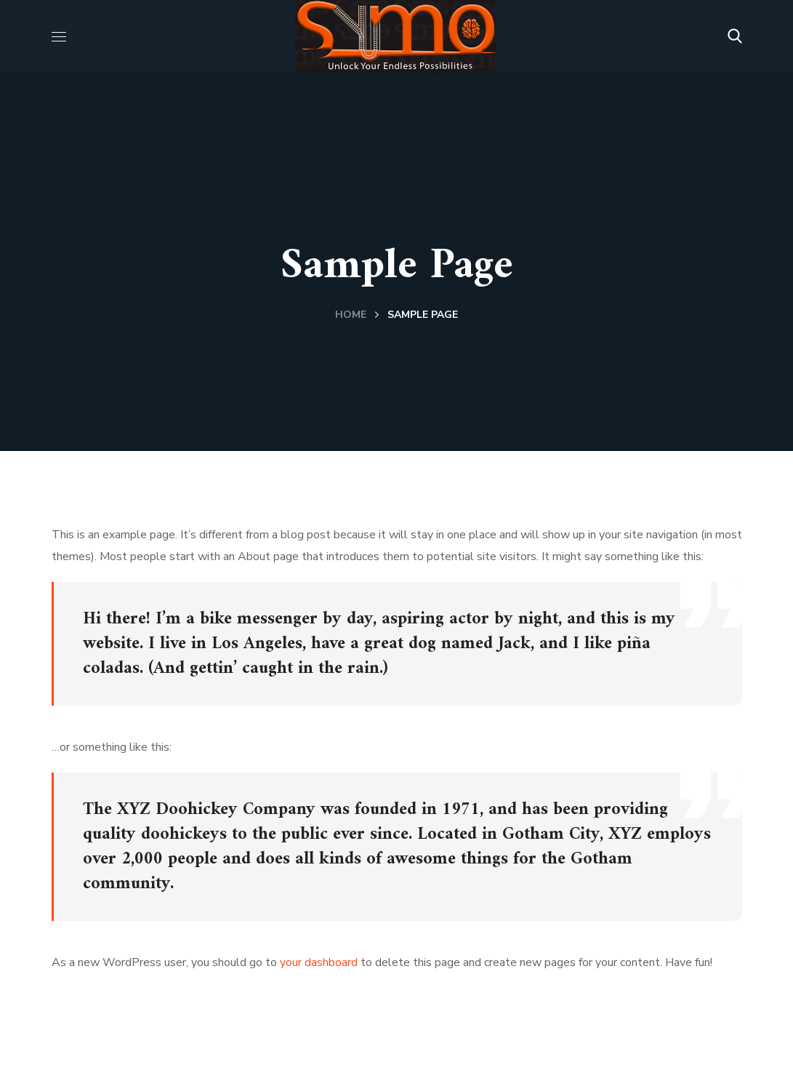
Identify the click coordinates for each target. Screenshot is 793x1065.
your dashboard (319, 962)
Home (350, 315)
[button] (735, 36)
